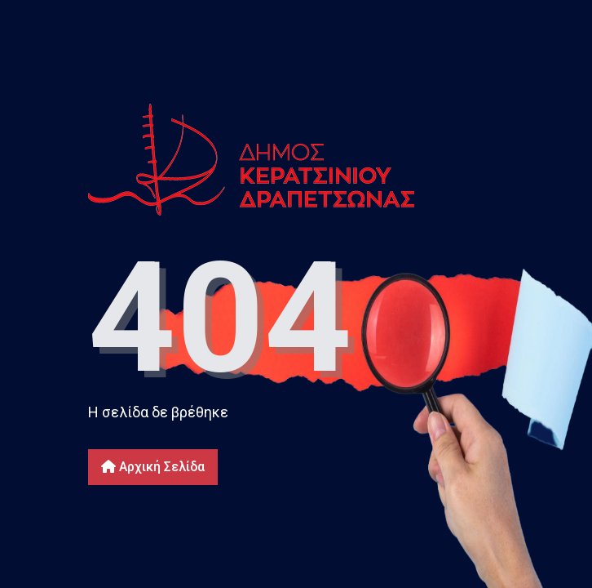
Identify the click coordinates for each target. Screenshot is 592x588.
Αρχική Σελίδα (153, 466)
